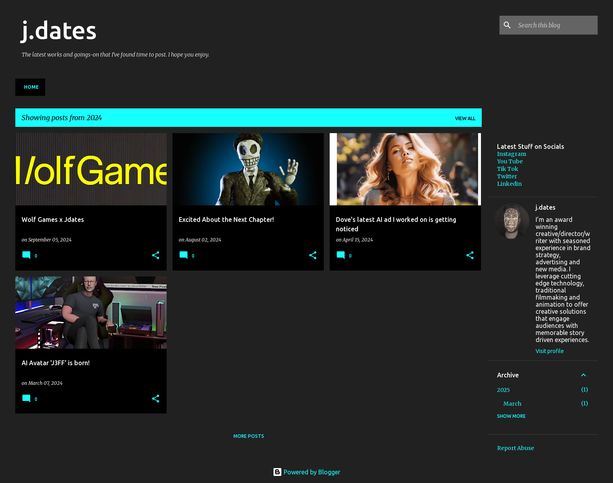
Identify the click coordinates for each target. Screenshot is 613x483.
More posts (248, 436)
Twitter (507, 176)
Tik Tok (507, 168)
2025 (503, 389)
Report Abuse (515, 448)
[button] (155, 256)
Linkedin (509, 183)
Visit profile (550, 351)
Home (31, 87)
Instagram (511, 153)
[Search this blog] (556, 25)
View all (465, 118)
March (512, 403)
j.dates (59, 30)
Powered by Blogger (306, 472)
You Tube (510, 161)
